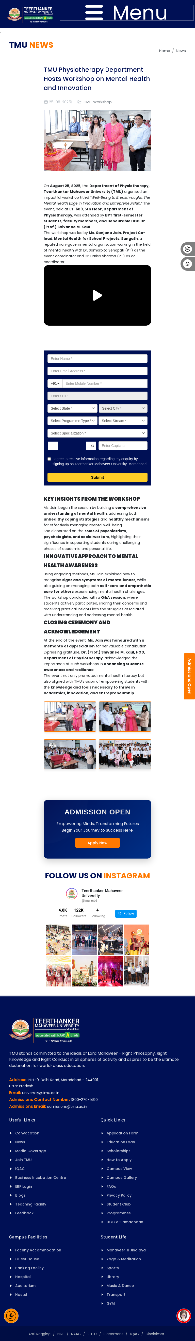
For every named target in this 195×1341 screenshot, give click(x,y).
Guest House (27, 1259)
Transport (116, 1294)
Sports (113, 1267)
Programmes (119, 1213)
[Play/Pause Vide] (97, 295)
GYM (111, 1303)
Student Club (119, 1204)
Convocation (27, 1133)
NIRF (60, 1333)
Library (113, 1276)
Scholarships (119, 1150)
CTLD (92, 1333)
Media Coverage (30, 1150)
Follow (126, 913)
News (181, 50)
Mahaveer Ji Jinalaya (126, 1250)
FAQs (111, 1186)
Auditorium (25, 1285)
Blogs (20, 1195)
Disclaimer (155, 1333)
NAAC (76, 1333)
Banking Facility (29, 1267)
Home (164, 50)
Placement (113, 1333)
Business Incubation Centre (40, 1177)
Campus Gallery (122, 1177)
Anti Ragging (39, 1333)
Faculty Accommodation (38, 1250)
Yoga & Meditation (124, 1259)
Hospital (23, 1276)
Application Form (122, 1133)
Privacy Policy (119, 1195)
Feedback (24, 1213)
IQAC (20, 1168)
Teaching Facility (30, 1204)
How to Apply (119, 1159)
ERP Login (23, 1186)
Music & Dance (120, 1285)
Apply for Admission (97, 342)
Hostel (21, 1294)
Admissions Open (189, 676)
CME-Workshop (98, 102)
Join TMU (23, 1159)
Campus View (119, 1168)
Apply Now (97, 842)
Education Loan (121, 1142)
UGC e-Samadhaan (125, 1222)
